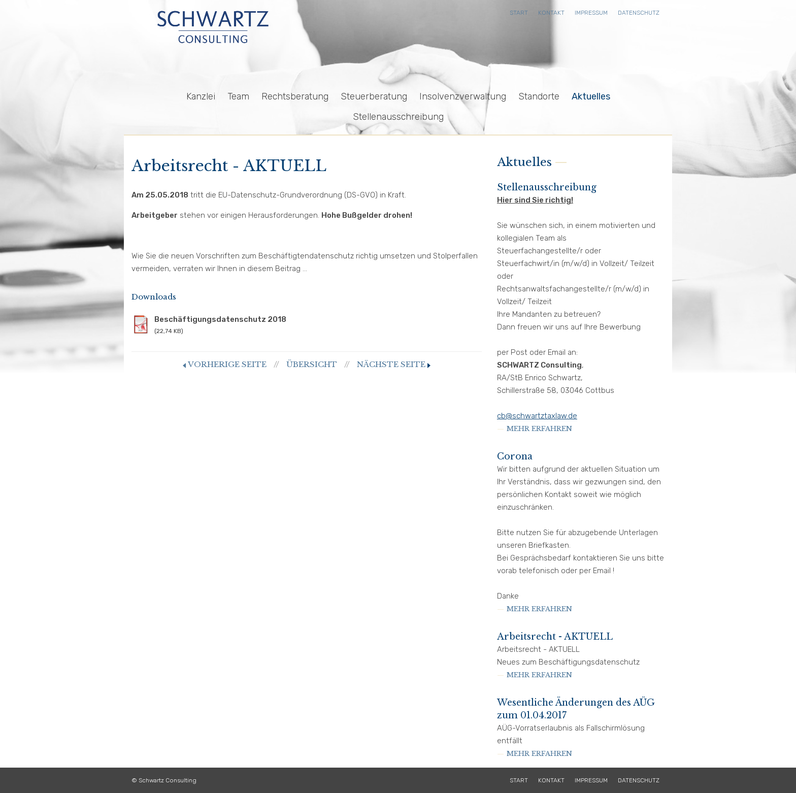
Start (519, 12)
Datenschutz (638, 12)
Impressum (591, 12)
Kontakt (551, 12)
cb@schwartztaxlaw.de (537, 415)
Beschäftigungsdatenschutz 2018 (306, 325)
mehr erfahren (539, 428)
